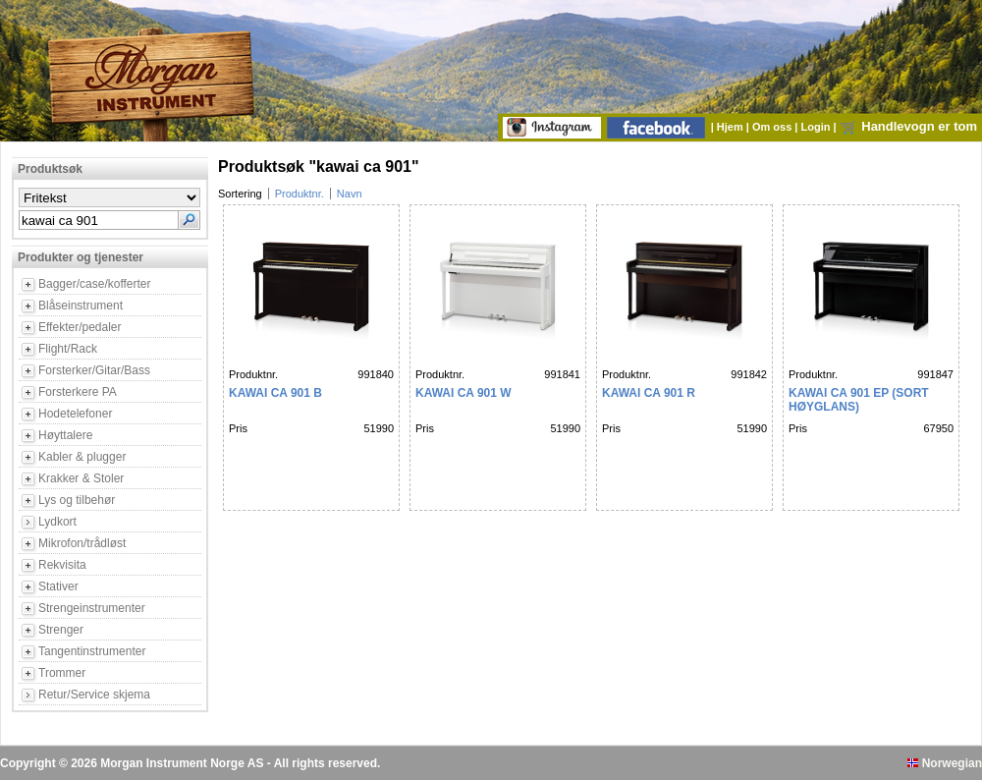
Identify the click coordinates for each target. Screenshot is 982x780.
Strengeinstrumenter (91, 608)
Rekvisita (62, 565)
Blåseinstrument (80, 305)
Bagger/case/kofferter (94, 284)
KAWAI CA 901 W (463, 393)
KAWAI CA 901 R (648, 393)
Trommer (61, 673)
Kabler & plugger (82, 457)
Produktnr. (299, 193)
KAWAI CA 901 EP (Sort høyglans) (859, 400)
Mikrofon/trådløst (82, 543)
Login (817, 127)
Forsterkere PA (77, 392)
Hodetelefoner (75, 413)
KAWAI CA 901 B (275, 393)
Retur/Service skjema (94, 694)
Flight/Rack (67, 349)
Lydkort (57, 522)
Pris (238, 428)
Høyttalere (65, 435)
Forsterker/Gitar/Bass (94, 370)
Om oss (773, 127)
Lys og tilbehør (76, 500)
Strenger (60, 630)
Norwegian (944, 763)
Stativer (58, 586)
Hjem (731, 127)
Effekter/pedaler (80, 327)
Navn (349, 193)
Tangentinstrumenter (91, 651)
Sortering (240, 193)
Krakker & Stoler (81, 478)
